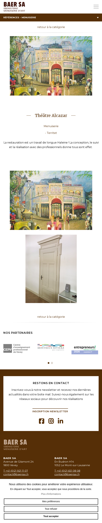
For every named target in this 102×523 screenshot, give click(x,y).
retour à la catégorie (51, 27)
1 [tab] (48, 363)
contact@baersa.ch (15, 474)
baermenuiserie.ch (15, 7)
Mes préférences (51, 501)
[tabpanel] (17, 349)
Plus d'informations (51, 494)
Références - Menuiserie (51, 17)
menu (96, 7)
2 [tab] (52, 363)
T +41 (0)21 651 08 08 (67, 470)
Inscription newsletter (50, 411)
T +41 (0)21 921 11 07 (15, 470)
